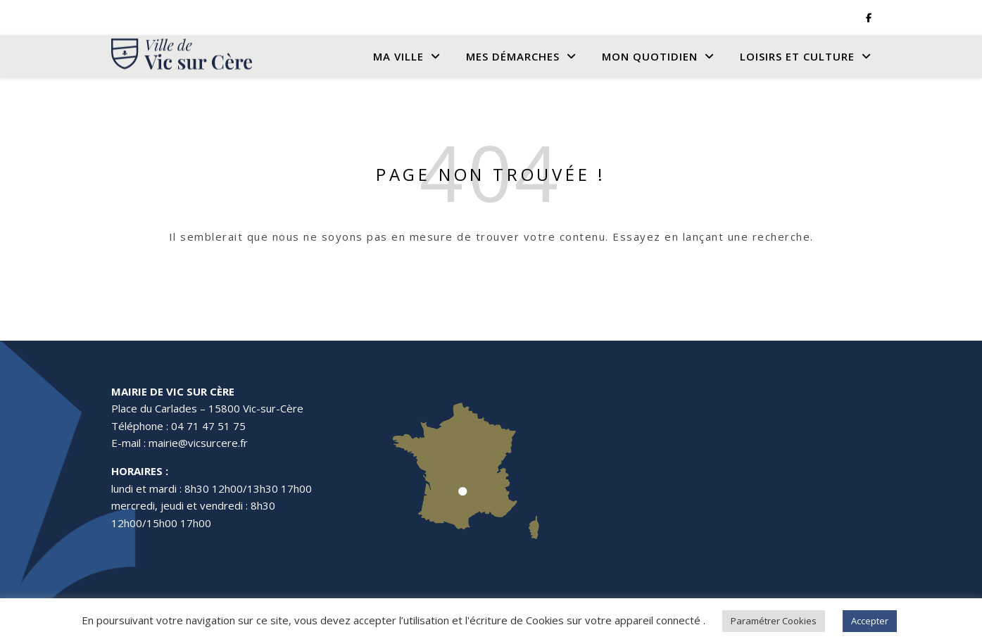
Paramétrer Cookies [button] (774, 620)
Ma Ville (398, 56)
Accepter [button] (869, 620)
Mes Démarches (513, 56)
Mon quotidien (650, 56)
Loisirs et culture (797, 56)
